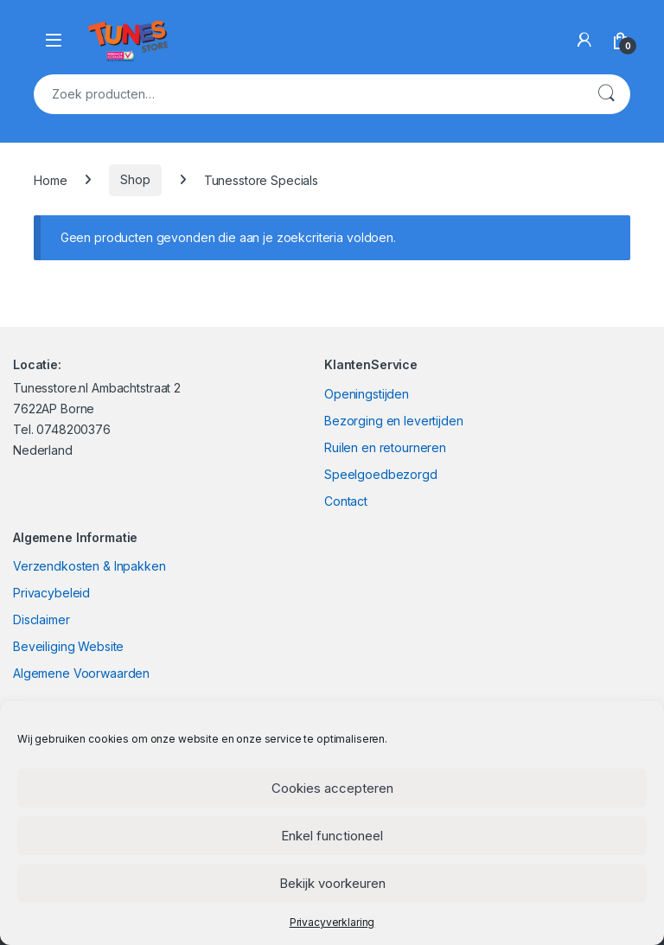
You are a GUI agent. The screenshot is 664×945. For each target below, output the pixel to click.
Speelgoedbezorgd (380, 474)
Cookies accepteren (332, 788)
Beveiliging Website (68, 646)
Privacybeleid (51, 592)
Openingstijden (366, 393)
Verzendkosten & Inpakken (89, 566)
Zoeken (606, 94)
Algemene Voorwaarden (81, 673)
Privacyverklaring (332, 922)
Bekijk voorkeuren (332, 883)
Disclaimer (41, 619)
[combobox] (308, 94)
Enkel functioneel (332, 835)
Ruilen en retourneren (385, 447)
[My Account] (584, 39)
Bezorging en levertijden (393, 420)
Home (50, 179)
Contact (345, 501)
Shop (135, 179)
